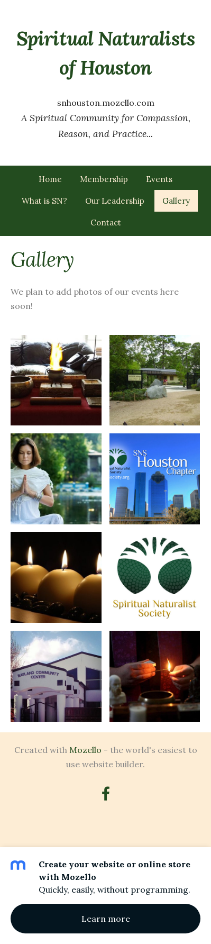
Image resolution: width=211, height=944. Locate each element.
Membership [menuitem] (104, 179)
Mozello (85, 750)
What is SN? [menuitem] (44, 201)
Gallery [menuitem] (176, 201)
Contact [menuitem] (105, 222)
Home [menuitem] (50, 179)
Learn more (105, 918)
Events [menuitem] (159, 179)
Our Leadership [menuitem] (114, 201)
